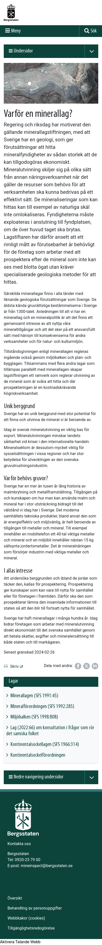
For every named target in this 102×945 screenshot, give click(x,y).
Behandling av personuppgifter (35, 908)
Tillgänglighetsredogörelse (31, 928)
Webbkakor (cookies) (26, 918)
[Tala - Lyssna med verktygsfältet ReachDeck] (20, 942)
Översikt (15, 898)
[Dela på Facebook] (78, 666)
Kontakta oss (19, 843)
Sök (93, 31)
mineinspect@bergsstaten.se (46, 865)
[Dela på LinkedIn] (95, 666)
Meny (16, 31)
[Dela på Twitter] (86, 666)
